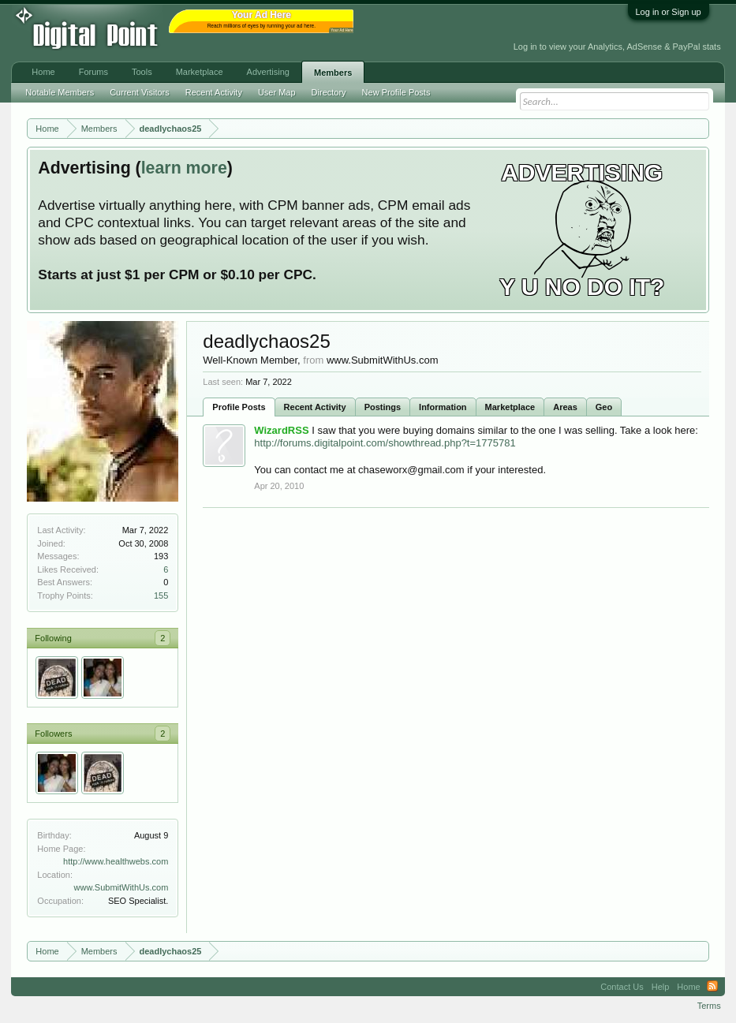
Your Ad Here (342, 30)
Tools (142, 72)
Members (333, 72)
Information (443, 407)
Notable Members (59, 92)
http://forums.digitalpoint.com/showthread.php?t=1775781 (384, 443)
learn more (184, 168)
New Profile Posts (396, 92)
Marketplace (510, 407)
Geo (604, 407)
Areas (565, 407)
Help (661, 986)
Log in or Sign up (668, 12)
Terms (709, 1005)
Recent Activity (315, 407)
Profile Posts (238, 407)
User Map (277, 92)
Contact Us (621, 986)
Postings (382, 407)
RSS (712, 986)
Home (43, 72)
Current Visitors (140, 92)
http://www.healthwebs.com (115, 861)
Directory (329, 92)
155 (161, 595)
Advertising (268, 72)
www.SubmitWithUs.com (121, 887)
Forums (93, 72)
